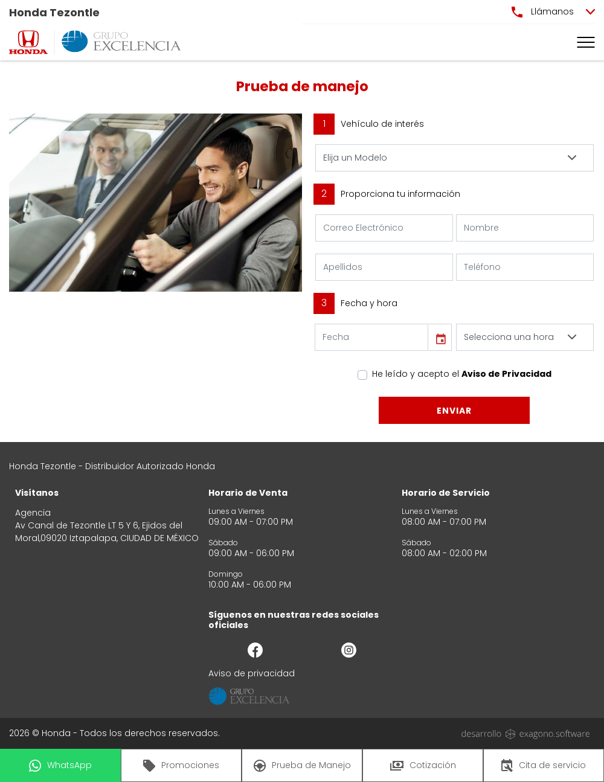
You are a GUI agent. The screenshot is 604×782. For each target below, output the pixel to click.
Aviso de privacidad (251, 673)
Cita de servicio (543, 765)
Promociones (181, 765)
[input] (372, 337)
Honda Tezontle (54, 12)
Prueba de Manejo (302, 765)
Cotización (423, 765)
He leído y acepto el (461, 374)
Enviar (454, 411)
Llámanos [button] (543, 11)
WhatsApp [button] (60, 765)
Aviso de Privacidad (506, 374)
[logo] (28, 42)
